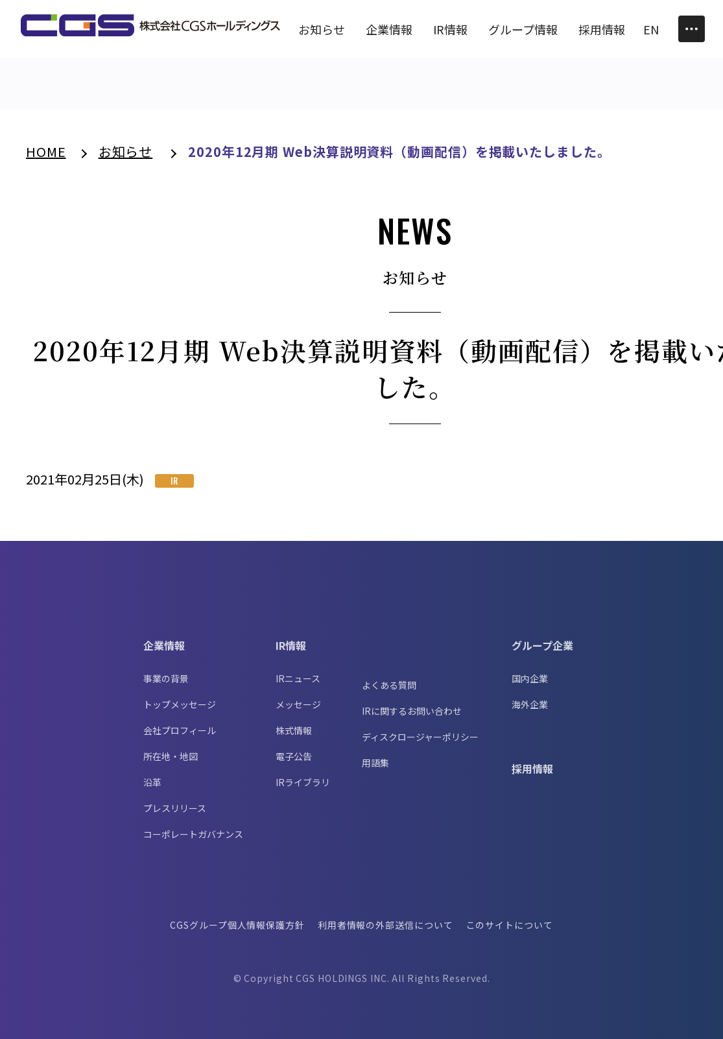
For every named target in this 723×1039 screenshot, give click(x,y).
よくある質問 (389, 684)
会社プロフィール (179, 730)
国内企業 (530, 678)
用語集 (375, 762)
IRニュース (298, 678)
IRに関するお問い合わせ (412, 710)
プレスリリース (174, 808)
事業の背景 (166, 678)
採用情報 (532, 768)
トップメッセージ (179, 704)
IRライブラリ (303, 782)
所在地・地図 (170, 756)
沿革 (152, 782)
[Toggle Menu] (691, 29)
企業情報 (164, 645)
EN (651, 29)
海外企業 (530, 704)
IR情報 (291, 645)
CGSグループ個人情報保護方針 (237, 924)
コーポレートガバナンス (193, 834)
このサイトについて (509, 924)
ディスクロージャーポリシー (420, 736)
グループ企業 (542, 645)
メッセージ (298, 704)
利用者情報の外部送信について (385, 924)
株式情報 (294, 730)
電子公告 (294, 756)
